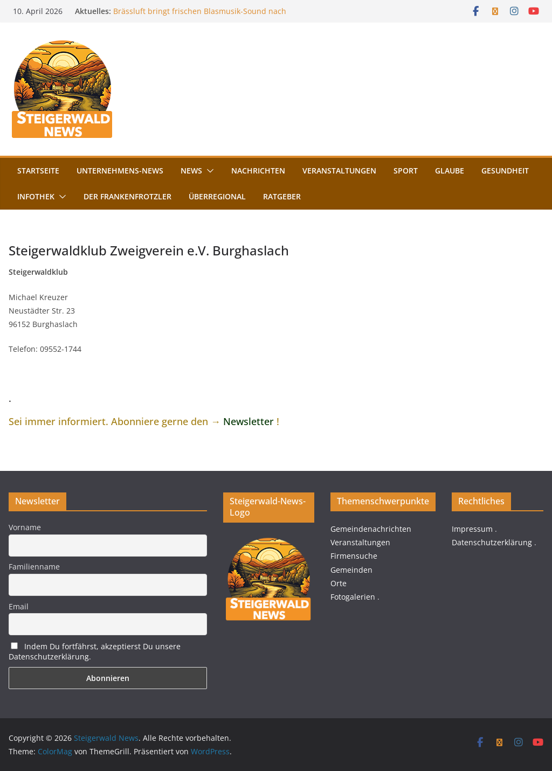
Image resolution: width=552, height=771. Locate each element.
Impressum (472, 529)
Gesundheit (505, 170)
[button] (208, 170)
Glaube (449, 170)
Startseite (38, 170)
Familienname (34, 566)
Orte (338, 583)
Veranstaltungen (339, 170)
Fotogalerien (352, 597)
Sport (406, 170)
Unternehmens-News (120, 170)
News (191, 170)
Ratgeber (282, 196)
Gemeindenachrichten (370, 529)
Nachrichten (258, 170)
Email (19, 606)
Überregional (217, 196)
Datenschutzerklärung (492, 542)
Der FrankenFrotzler (127, 196)
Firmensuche (353, 556)
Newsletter (248, 421)
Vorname (25, 527)
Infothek (35, 196)
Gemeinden (351, 570)
